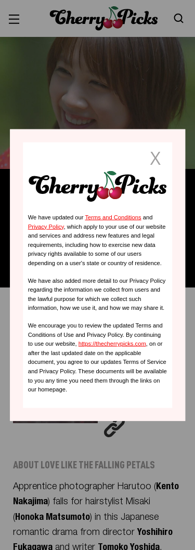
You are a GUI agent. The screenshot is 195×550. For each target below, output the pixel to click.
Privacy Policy (46, 226)
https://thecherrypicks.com (112, 344)
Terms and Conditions (113, 217)
